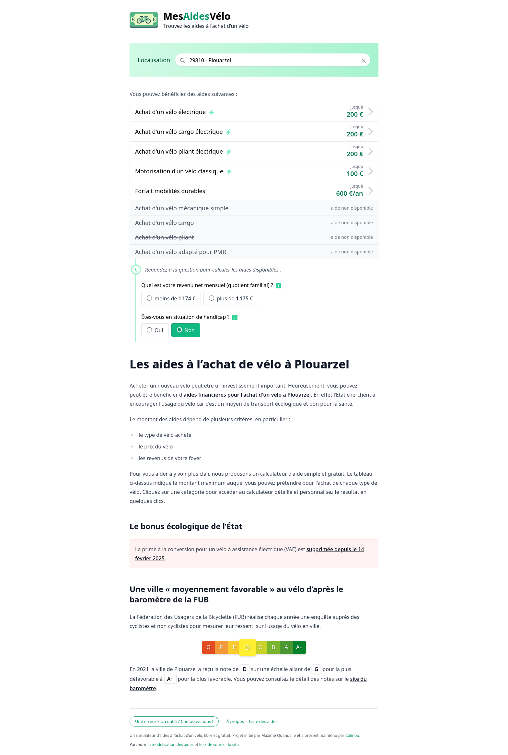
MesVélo (196, 16)
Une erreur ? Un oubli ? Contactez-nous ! (174, 721)
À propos (235, 721)
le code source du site (219, 744)
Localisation (154, 60)
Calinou (352, 735)
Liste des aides (263, 721)
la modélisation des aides (170, 744)
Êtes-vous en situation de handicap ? (185, 316)
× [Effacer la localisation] (363, 60)
